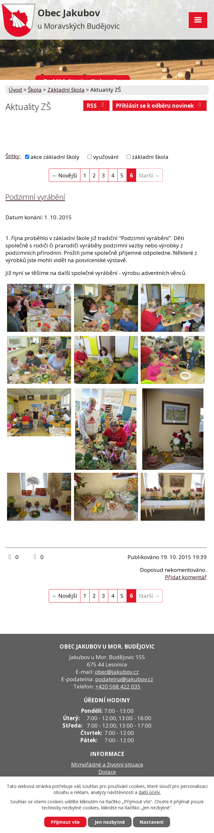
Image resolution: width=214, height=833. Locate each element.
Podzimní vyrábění (35, 197)
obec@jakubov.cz (117, 671)
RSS (96, 105)
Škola (35, 89)
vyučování (106, 156)
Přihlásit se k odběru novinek (159, 105)
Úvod (15, 89)
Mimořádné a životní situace (107, 764)
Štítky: (13, 156)
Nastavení (151, 822)
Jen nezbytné (110, 822)
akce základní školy (54, 156)
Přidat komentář (186, 577)
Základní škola (66, 89)
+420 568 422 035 (118, 686)
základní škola (150, 156)
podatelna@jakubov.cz (124, 679)
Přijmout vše (65, 822)
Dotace (107, 771)
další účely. (150, 792)
